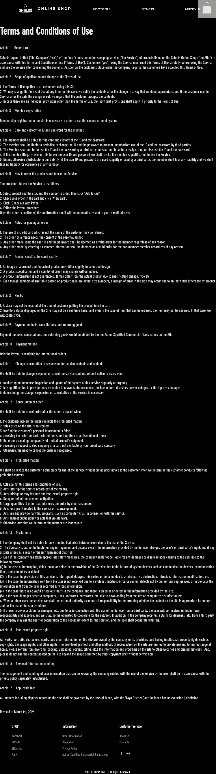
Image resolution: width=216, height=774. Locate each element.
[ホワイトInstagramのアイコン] (128, 753)
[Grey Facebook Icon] (121, 753)
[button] (207, 7)
